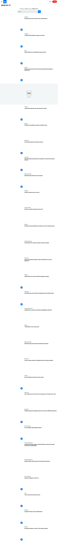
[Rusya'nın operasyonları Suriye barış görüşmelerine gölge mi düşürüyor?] (40, 75)
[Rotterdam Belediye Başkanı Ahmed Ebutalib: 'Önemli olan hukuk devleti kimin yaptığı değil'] (40, 450)
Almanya (26, 157)
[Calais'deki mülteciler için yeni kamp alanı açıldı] (40, 114)
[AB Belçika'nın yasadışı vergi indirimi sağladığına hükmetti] (40, 316)
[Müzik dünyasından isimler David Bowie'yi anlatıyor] (40, 350)
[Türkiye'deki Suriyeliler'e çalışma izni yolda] (40, 41)
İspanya (26, 16)
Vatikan (26, 190)
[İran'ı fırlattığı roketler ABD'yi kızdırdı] (40, 434)
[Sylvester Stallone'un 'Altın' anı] (40, 484)
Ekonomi (26, 140)
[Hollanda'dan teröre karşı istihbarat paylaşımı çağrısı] (40, 282)
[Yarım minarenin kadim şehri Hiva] (40, 501)
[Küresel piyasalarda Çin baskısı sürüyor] (40, 148)
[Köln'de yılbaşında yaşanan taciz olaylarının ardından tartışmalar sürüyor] (40, 165)
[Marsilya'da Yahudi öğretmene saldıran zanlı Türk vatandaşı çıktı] (40, 232)
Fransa (26, 106)
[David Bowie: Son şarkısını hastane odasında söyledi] (40, 249)
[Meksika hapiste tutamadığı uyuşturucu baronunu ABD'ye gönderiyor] (40, 417)
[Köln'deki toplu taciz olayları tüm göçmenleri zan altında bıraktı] (40, 299)
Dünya (25, 123)
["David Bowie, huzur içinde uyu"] (40, 333)
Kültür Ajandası (28, 241)
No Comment (27, 426)
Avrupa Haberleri (28, 308)
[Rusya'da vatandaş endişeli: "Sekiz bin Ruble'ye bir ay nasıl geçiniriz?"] (40, 266)
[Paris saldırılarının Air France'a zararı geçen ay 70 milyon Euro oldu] (40, 400)
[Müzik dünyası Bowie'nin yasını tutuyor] (40, 182)
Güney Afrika (27, 207)
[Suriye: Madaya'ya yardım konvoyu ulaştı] (40, 383)
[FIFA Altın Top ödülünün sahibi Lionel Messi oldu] (40, 131)
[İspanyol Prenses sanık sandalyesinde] (40, 518)
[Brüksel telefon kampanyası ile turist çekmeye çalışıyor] (40, 467)
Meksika (26, 409)
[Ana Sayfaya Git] (5, 1)
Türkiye (26, 33)
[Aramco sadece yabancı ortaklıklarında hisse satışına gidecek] (40, 366)
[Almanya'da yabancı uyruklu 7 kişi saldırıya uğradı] (40, 534)
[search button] (39, 11)
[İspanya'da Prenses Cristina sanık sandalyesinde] (40, 25)
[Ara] (29, 11)
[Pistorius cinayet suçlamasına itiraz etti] (40, 215)
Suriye (26, 67)
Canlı (54, 1)
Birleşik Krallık (27, 173)
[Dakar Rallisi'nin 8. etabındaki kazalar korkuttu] (40, 58)
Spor (25, 50)
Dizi (25, 493)
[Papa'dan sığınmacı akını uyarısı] (40, 198)
